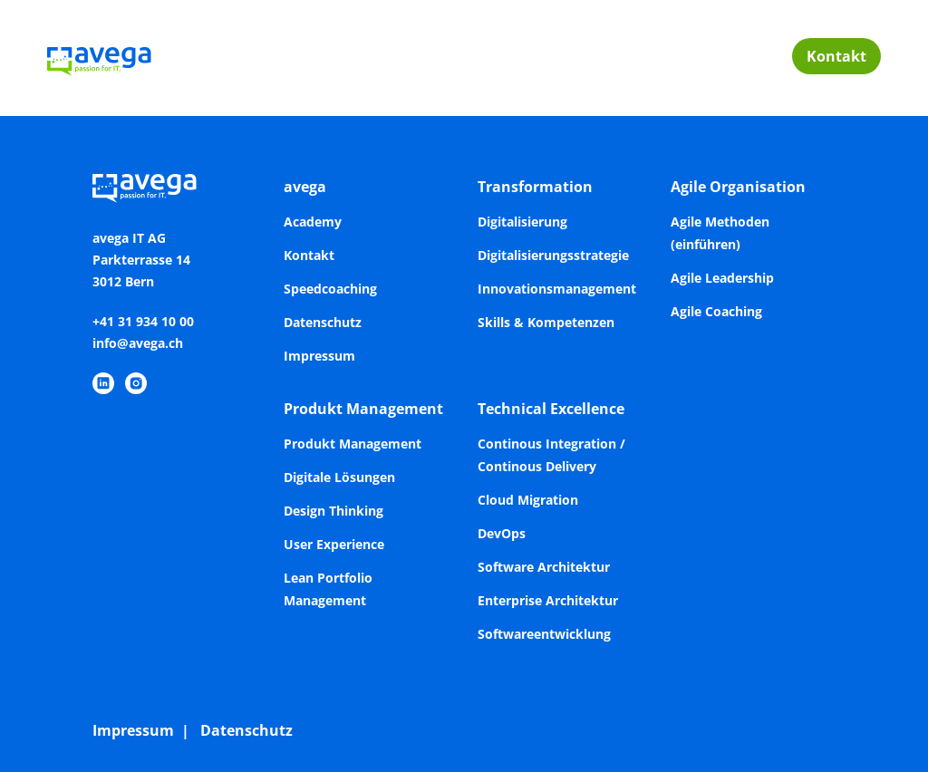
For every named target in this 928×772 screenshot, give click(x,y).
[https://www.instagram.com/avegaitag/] (136, 383)
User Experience (334, 544)
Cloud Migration (528, 499)
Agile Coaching (716, 311)
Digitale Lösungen (339, 477)
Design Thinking (333, 510)
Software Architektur (544, 566)
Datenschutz (323, 322)
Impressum (319, 355)
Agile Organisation (738, 187)
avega (305, 187)
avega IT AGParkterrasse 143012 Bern (141, 259)
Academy (313, 221)
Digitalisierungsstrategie (553, 255)
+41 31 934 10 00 (143, 321)
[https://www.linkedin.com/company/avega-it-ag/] (103, 383)
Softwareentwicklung (544, 633)
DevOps (502, 533)
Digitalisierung (522, 221)
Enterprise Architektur (548, 600)
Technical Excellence (551, 409)
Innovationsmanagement (557, 288)
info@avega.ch (137, 343)
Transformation (535, 187)
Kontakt (836, 56)
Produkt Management (363, 409)
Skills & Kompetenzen (546, 322)
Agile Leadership (722, 277)
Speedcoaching (330, 288)
